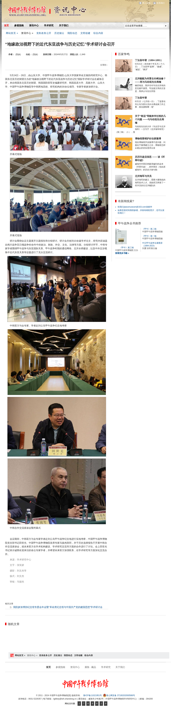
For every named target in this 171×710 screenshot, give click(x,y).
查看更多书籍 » (122, 253)
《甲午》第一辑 (149, 236)
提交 (166, 26)
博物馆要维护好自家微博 (148, 138)
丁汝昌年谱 (141, 97)
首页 (6, 25)
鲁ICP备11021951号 (92, 695)
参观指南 (19, 25)
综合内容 (98, 33)
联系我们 (161, 3)
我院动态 (72, 33)
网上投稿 (146, 3)
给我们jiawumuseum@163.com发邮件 (135, 207)
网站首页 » (12, 33)
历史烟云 (59, 33)
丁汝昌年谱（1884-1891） (149, 60)
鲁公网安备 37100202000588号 (119, 695)
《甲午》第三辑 (127, 247)
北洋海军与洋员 (143, 176)
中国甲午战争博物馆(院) (41, 12)
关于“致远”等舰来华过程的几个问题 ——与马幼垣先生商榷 (150, 119)
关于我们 (63, 25)
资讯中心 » (27, 33)
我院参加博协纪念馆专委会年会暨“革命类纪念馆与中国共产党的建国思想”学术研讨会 (57, 607)
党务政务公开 (43, 33)
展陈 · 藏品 (90, 667)
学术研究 (49, 25)
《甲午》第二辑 (149, 229)
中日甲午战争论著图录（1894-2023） (152, 244)
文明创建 (85, 33)
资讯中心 (34, 25)
